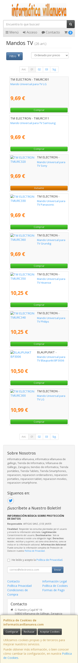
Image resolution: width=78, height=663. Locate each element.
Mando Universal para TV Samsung (33, 123)
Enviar (57, 569)
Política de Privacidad (35, 550)
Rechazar (29, 631)
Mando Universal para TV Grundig (31, 240)
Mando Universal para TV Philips (30, 318)
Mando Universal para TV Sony (30, 162)
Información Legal (54, 581)
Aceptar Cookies (49, 631)
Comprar (39, 110)
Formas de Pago (53, 590)
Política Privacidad (19, 586)
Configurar (12, 631)
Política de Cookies (55, 586)
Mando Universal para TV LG (28, 84)
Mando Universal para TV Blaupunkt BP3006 (38, 357)
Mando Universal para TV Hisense (31, 279)
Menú (12, 32)
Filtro (14, 56)
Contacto (51, 32)
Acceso (30, 32)
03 (46, 69)
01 (32, 69)
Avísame (39, 188)
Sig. (54, 69)
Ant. (24, 69)
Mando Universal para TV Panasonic (33, 201)
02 (39, 69)
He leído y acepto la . (37, 560)
